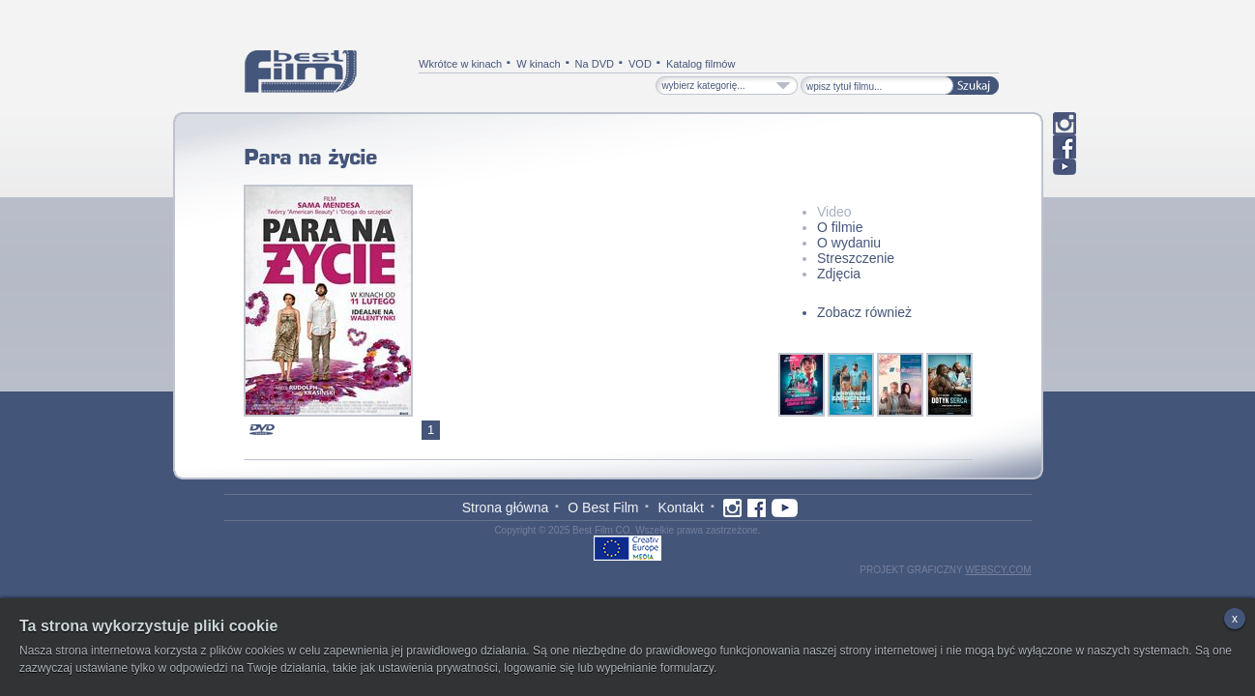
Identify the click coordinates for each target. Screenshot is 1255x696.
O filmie (839, 227)
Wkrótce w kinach (460, 64)
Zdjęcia (839, 273)
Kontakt (680, 507)
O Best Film (603, 507)
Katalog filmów (701, 64)
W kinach (538, 64)
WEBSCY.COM (998, 570)
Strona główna (505, 507)
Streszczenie (855, 258)
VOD (640, 64)
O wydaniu (849, 242)
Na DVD (594, 64)
